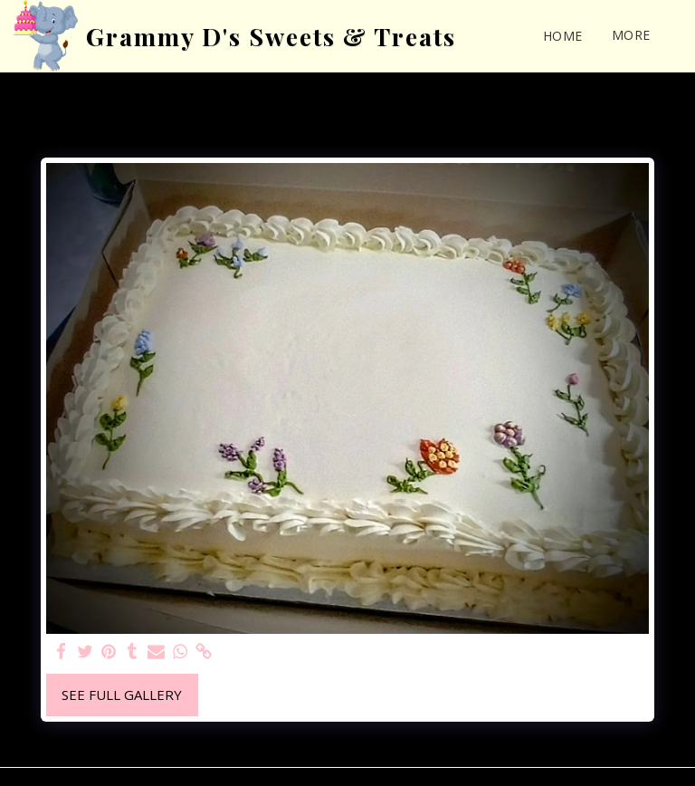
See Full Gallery (122, 694)
